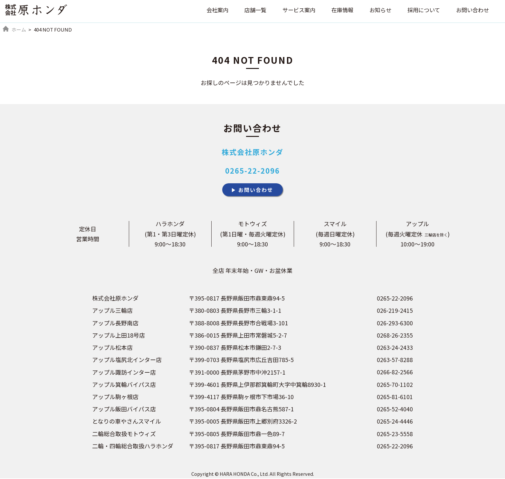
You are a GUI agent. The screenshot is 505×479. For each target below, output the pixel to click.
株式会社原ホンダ (252, 152)
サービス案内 (291, 11)
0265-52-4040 (394, 410)
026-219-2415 (394, 312)
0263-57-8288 (394, 361)
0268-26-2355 (394, 336)
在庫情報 (336, 11)
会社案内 (207, 11)
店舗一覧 (246, 11)
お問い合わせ (471, 11)
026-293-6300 (394, 324)
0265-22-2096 (252, 170)
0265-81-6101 (394, 397)
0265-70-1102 (394, 385)
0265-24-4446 (394, 422)
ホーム (19, 29)
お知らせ (375, 11)
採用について (421, 11)
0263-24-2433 (394, 348)
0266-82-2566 (394, 373)
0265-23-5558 (394, 434)
